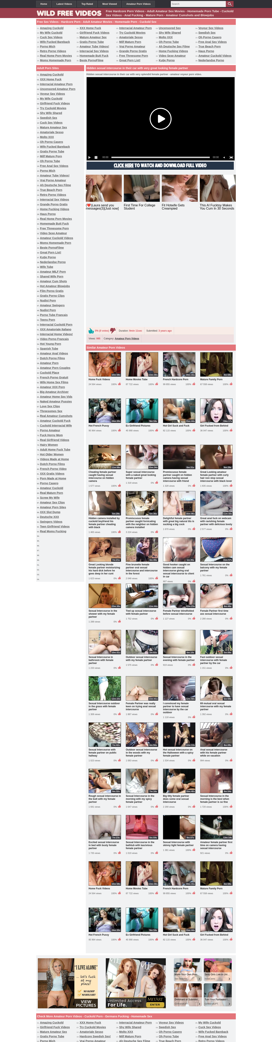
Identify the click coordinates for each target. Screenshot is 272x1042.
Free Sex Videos (99, 1016)
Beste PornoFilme (91, 60)
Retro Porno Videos (53, 51)
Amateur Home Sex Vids (56, 396)
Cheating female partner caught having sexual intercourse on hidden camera (102, 372)
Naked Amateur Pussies (56, 401)
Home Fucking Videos (173, 51)
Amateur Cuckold (51, 488)
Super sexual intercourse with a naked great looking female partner (141, 370)
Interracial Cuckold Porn (56, 324)
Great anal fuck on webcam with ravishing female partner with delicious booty (216, 417)
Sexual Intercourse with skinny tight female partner (178, 739)
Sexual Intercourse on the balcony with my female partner (215, 463)
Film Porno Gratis (51, 291)
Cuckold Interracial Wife (56, 425)
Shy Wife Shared (170, 32)
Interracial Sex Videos (94, 51)
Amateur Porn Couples (55, 367)
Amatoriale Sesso (131, 37)
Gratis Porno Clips (52, 295)
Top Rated (87, 4)
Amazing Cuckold (51, 28)
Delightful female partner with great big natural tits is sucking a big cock (178, 417)
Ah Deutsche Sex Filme (174, 46)
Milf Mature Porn (130, 41)
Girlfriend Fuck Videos (94, 32)
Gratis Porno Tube (92, 41)
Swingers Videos (51, 521)
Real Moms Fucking (53, 531)
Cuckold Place (49, 372)
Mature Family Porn (211, 275)
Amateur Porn (49, 363)
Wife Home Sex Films (54, 382)
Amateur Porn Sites (53, 507)
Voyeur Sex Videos (210, 28)
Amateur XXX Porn (52, 387)
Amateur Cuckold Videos (214, 55)
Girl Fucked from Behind (214, 321)
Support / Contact (118, 1023)
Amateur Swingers (52, 305)
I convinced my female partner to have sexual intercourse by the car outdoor (176, 604)
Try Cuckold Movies (132, 32)
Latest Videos (64, 4)
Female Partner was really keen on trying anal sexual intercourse (141, 602)
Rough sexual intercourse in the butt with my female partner (105, 694)
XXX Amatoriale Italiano (55, 329)
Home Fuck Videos (99, 275)
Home (43, 4)
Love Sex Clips (50, 406)
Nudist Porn (48, 300)
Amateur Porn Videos (138, 4)
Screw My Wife (50, 497)
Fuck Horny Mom (51, 435)
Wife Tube (46, 266)
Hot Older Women (52, 454)
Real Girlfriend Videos (54, 440)
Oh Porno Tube (169, 41)
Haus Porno (206, 51)
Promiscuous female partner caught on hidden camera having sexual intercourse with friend (177, 372)
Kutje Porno (167, 60)
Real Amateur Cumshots (56, 416)
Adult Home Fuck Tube (55, 449)
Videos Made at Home (54, 459)
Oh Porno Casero (209, 37)
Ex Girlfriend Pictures (138, 321)
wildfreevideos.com (142, 1031)
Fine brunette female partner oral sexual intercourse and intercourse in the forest (142, 465)
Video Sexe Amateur (172, 55)
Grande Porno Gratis (133, 51)
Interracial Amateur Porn (135, 28)
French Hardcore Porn (175, 275)
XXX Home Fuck (90, 28)
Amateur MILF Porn (53, 271)
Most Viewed (109, 4)
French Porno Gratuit (54, 377)
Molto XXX (166, 37)
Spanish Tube (49, 348)
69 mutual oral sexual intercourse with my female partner (215, 602)
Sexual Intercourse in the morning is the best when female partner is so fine (214, 694)
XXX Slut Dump (50, 512)
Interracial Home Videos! (56, 334)
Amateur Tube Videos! (94, 46)
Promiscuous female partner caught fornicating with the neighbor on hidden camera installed (142, 419)
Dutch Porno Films (52, 358)
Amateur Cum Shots (53, 281)
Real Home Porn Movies (56, 55)
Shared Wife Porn (51, 276)
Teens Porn (47, 319)
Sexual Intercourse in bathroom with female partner (101, 556)
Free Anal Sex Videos (212, 41)
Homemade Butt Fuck (94, 55)
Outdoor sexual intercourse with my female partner (141, 554)
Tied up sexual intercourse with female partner (141, 508)
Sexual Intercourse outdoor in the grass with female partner (104, 602)
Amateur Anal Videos (54, 353)
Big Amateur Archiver (54, 391)
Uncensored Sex (170, 28)
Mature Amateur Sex (93, 37)
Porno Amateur (50, 430)
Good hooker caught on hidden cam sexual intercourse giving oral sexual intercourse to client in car (178, 466)
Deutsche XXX (49, 516)
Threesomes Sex (51, 411)
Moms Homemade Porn (55, 60)
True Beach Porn (209, 46)
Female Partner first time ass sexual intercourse (214, 508)
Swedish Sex (207, 32)
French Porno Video (53, 468)
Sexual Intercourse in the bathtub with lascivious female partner (140, 741)
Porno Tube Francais (54, 315)
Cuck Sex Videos (51, 37)
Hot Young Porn (50, 343)
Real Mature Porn (51, 492)
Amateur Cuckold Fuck (55, 420)
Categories (147, 1016)
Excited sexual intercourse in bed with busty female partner (104, 741)
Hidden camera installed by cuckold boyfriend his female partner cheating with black (104, 419)
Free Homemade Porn (169, 1016)
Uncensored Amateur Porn (57, 89)
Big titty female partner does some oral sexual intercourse (176, 694)
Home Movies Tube (136, 275)
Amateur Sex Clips (52, 502)
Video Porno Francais (54, 339)
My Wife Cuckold (51, 32)
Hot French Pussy (99, 321)
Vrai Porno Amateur (132, 46)
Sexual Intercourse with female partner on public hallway (102, 648)
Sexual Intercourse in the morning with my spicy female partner (140, 694)
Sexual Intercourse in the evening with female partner (179, 554)
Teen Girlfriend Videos (55, 526)
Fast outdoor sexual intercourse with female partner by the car (213, 556)
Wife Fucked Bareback (55, 41)
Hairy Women (49, 444)
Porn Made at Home (53, 478)
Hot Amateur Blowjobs (55, 286)
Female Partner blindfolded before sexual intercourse (178, 508)
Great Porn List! (129, 60)
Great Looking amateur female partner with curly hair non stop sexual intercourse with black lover (216, 372)
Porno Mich (47, 46)
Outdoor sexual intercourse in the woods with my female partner (141, 648)
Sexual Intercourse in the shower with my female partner (103, 509)
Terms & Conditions (152, 1023)
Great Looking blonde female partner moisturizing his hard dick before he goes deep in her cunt (104, 465)
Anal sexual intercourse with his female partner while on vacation (213, 648)
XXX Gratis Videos (52, 473)
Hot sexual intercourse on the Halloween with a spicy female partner (178, 648)
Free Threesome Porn (133, 55)
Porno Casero (49, 483)
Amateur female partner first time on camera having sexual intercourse (216, 741)
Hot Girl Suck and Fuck (176, 321)
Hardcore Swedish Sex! (95, 932)
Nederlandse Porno (211, 60)
